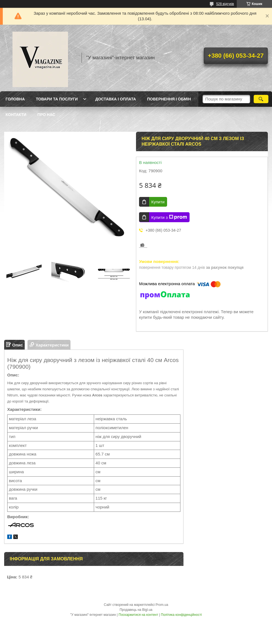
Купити (158, 201)
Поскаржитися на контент (138, 615)
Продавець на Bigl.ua (136, 610)
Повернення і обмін (169, 99)
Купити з (169, 217)
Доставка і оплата (115, 99)
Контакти (16, 114)
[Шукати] (261, 99)
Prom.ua (162, 605)
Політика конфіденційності (181, 615)
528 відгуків (225, 4)
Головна (15, 99)
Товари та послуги (57, 99)
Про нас (46, 114)
